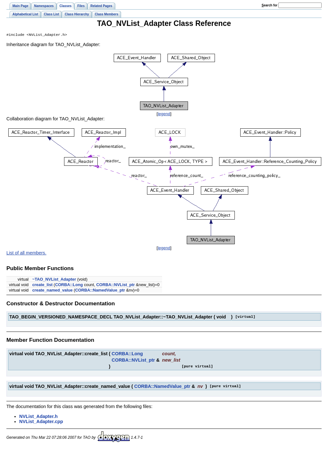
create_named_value (52, 290)
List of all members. (26, 253)
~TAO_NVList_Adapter (54, 279)
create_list (42, 285)
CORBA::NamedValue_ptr (100, 290)
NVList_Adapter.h (38, 417)
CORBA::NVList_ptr (115, 285)
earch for (269, 5)
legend (164, 114)
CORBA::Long (69, 285)
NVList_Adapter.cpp (41, 422)
